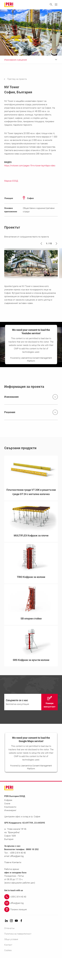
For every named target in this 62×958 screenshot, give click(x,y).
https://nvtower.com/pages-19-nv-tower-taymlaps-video (29, 165)
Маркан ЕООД (11, 181)
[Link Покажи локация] (31, 909)
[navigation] (17, 79)
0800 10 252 (32, 849)
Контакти (17, 862)
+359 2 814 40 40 (18, 853)
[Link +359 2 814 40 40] (31, 896)
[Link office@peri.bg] (31, 903)
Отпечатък (9, 928)
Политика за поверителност (17, 934)
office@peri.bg (17, 856)
